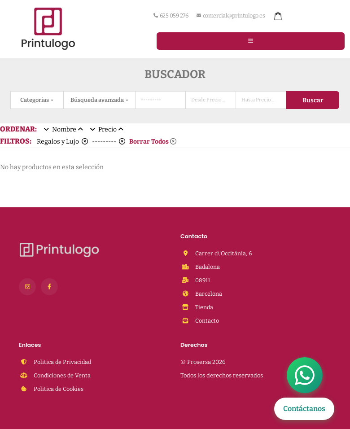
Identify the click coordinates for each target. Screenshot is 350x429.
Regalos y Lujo (62, 141)
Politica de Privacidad (61, 362)
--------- (108, 141)
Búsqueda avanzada (97, 99)
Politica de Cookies (57, 388)
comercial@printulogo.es (231, 15)
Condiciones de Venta (61, 375)
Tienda (203, 307)
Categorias (35, 99)
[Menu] (251, 40)
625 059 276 (170, 15)
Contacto (206, 320)
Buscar (312, 100)
